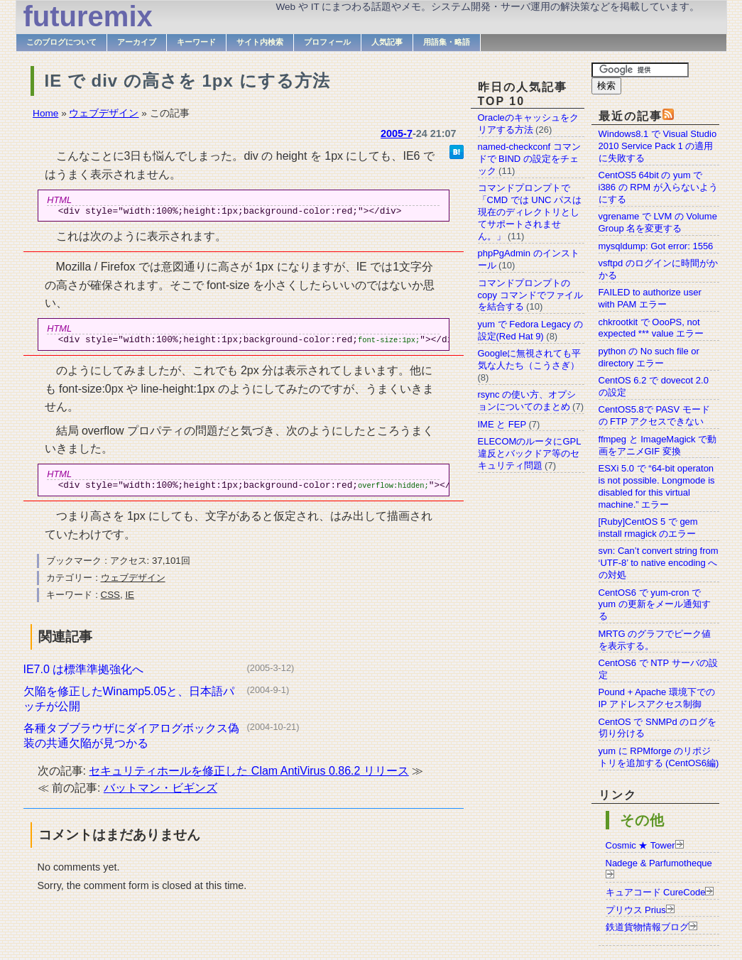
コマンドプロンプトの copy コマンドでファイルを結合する (530, 295)
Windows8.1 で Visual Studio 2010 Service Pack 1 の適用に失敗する (658, 146)
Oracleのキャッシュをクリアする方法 (528, 123)
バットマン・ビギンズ (160, 794)
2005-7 (397, 133)
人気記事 (387, 42)
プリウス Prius (636, 910)
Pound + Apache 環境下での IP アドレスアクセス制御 (657, 698)
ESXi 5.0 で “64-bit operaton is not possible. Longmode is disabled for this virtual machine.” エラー (657, 486)
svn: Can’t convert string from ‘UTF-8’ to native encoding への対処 (659, 562)
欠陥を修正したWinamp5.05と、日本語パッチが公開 (129, 705)
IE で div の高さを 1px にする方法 (187, 80)
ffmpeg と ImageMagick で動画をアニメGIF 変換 (658, 445)
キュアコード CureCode (656, 892)
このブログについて (61, 42)
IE (129, 601)
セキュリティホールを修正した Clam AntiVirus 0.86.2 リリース (248, 777)
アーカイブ (136, 42)
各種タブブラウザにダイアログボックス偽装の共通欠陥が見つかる (131, 742)
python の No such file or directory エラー (649, 357)
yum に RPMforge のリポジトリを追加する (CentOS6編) (659, 757)
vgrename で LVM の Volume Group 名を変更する (658, 222)
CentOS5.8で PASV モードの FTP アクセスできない (654, 415)
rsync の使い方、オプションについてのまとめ (527, 400)
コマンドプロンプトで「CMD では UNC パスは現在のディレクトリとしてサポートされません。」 (530, 211)
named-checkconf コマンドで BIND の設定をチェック (529, 158)
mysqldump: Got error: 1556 (656, 246)
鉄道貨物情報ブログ (647, 927)
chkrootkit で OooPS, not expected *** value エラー (651, 328)
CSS (110, 601)
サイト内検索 (259, 42)
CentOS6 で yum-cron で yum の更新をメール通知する (655, 604)
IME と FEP (502, 424)
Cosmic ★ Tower (640, 845)
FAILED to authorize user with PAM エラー (650, 298)
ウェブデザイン (103, 113)
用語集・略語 (446, 42)
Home (45, 113)
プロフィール (327, 42)
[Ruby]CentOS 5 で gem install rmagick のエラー (648, 527)
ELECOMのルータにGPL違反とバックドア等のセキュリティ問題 (530, 453)
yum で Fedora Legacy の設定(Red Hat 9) (530, 330)
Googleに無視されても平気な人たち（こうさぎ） (530, 359)
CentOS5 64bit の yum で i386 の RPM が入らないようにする (658, 187)
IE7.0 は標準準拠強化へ (83, 676)
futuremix (88, 16)
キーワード (196, 42)
